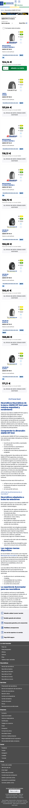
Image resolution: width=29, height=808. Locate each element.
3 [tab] (14, 13)
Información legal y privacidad (14, 796)
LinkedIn (4, 755)
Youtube (4, 758)
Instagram (4, 753)
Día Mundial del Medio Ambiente (10, 741)
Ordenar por (4, 21)
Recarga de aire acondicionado (10, 706)
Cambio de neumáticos (8, 691)
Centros (4, 654)
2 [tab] (12, 13)
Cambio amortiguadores (8, 696)
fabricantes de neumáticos (9, 555)
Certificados (5, 721)
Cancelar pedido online (8, 782)
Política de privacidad (7, 772)
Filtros (3, 703)
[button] (23, 23)
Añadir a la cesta (17, 68)
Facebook (4, 748)
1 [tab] (10, 13)
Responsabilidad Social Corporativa (11, 738)
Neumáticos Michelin (7, 671)
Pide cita (4, 647)
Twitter (3, 750)
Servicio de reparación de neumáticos (12, 688)
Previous (2, 14)
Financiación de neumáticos (9, 686)
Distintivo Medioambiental (9, 736)
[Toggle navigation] (1, 3)
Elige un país (14, 791)
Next (27, 14)
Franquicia (4, 728)
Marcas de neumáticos (8, 666)
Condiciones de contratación (9, 775)
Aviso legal (4, 770)
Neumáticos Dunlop (7, 676)
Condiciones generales (11, 794)
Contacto (4, 713)
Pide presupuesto (6, 649)
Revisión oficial (6, 693)
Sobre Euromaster (6, 715)
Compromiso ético (7, 731)
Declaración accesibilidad (8, 780)
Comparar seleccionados (12, 28)
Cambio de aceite (6, 701)
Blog (3, 657)
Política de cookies (7, 765)
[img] (21, 39)
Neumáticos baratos (7, 669)
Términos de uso (6, 767)
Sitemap (20, 794)
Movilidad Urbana (6, 733)
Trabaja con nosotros (7, 723)
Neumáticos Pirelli (7, 674)
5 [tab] (19, 13)
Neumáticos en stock (7, 679)
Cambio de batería (7, 698)
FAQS (3, 726)
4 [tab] (17, 13)
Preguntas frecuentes (11, 797)
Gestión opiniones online (8, 777)
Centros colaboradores (8, 718)
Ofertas (4, 652)
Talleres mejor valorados (8, 659)
